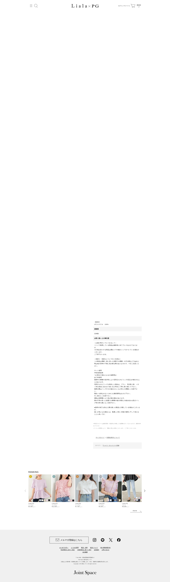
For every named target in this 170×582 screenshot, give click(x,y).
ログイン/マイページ (123, 6)
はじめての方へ (63, 547)
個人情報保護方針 (105, 547)
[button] (144, 490)
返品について (94, 547)
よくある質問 (75, 547)
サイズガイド (100, 437)
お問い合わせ (105, 549)
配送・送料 (84, 547)
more (135, 511)
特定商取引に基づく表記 (68, 549)
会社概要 (85, 552)
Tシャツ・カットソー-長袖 (111, 445)
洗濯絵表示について (113, 437)
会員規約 (96, 549)
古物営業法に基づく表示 (84, 549)
